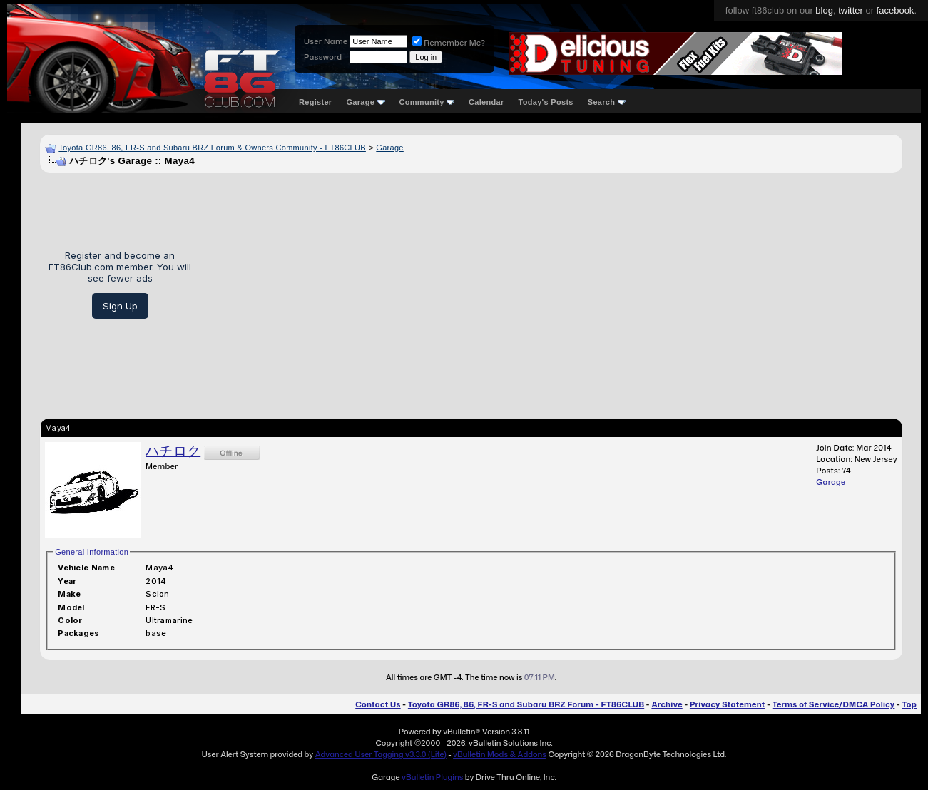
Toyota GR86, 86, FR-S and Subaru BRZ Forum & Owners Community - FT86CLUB (212, 147)
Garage (365, 102)
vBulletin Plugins (432, 777)
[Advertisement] (552, 284)
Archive (666, 704)
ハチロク (173, 451)
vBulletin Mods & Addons (499, 754)
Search (607, 102)
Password (323, 57)
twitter (850, 10)
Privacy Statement (727, 704)
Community (427, 102)
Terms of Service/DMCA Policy (834, 704)
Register (315, 102)
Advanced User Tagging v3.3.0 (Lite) (381, 754)
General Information (91, 552)
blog (824, 10)
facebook (895, 10)
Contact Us (377, 704)
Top (909, 704)
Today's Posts (546, 102)
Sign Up (120, 306)
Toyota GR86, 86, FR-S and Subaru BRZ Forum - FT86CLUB (526, 704)
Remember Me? (448, 42)
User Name (325, 41)
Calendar (486, 102)
